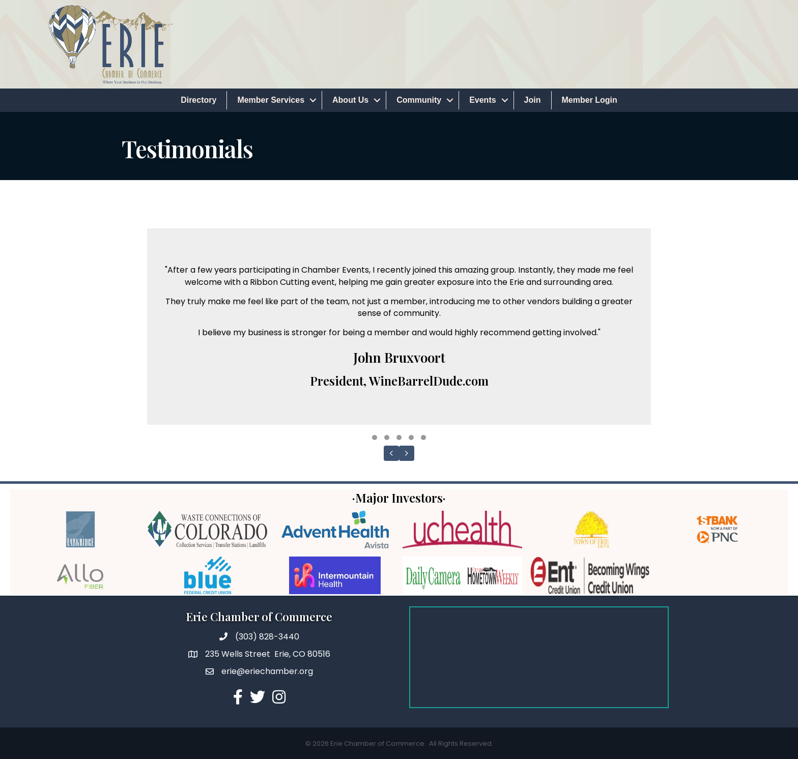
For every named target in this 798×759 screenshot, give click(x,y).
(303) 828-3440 (267, 637)
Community (418, 100)
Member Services (270, 100)
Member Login (589, 100)
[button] (374, 437)
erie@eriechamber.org (267, 671)
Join (532, 100)
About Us (350, 100)
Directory (198, 100)
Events (482, 100)
